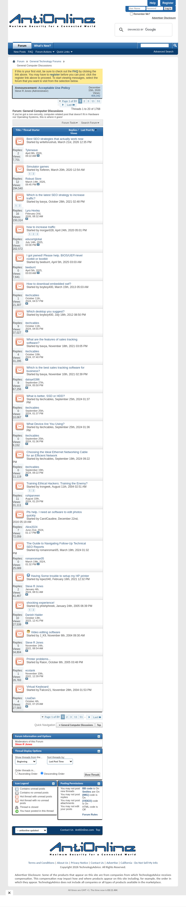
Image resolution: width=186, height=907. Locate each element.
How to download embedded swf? (49, 283)
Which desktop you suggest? (45, 311)
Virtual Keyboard (37, 686)
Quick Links (63, 51)
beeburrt (45, 262)
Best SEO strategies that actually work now (55, 139)
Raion (43, 662)
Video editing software (45, 632)
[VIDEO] (87, 800)
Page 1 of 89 (69, 101)
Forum (22, 45)
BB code (87, 788)
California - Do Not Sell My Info (139, 862)
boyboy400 (46, 287)
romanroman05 (49, 550)
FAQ (30, 51)
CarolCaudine (48, 518)
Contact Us (66, 829)
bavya (43, 201)
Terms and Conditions (41, 862)
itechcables (46, 399)
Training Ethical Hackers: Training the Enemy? (57, 483)
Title (18, 130)
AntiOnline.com (84, 829)
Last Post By (89, 130)
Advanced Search (163, 51)
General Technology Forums (45, 61)
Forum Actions (44, 51)
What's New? (42, 45)
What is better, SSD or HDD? (46, 396)
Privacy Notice (79, 862)
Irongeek (45, 486)
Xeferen (44, 169)
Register (167, 3)
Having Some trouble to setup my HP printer (60, 576)
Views (73, 133)
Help (153, 3)
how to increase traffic (41, 227)
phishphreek (47, 606)
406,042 (95, 95)
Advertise (112, 862)
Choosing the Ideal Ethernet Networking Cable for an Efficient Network (57, 453)
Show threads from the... (29, 757)
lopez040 (45, 579)
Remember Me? (140, 14)
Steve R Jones (23, 91)
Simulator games (38, 166)
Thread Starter (31, 130)
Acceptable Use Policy (54, 88)
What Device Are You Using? (45, 424)
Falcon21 (45, 690)
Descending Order (52, 773)
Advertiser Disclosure (164, 17)
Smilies (86, 791)
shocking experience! (40, 602)
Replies (73, 130)
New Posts (20, 51)
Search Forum (89, 122)
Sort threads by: (56, 757)
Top (99, 725)
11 (92, 101)
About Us (62, 862)
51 (98, 101)
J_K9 (43, 635)
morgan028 (47, 230)
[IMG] (85, 794)
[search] (143, 30)
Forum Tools (69, 122)
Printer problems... (39, 659)
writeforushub (48, 142)
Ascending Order (26, 773)
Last (71, 104)
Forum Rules (90, 814)
